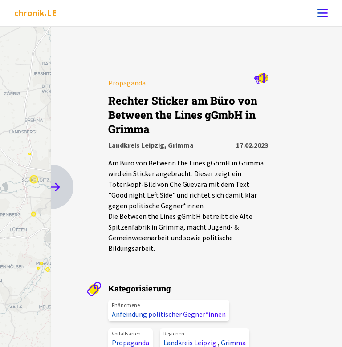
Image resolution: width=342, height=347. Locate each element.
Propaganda (130, 342)
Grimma (233, 342)
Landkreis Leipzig (190, 342)
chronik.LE (35, 12)
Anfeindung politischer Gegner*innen (169, 314)
